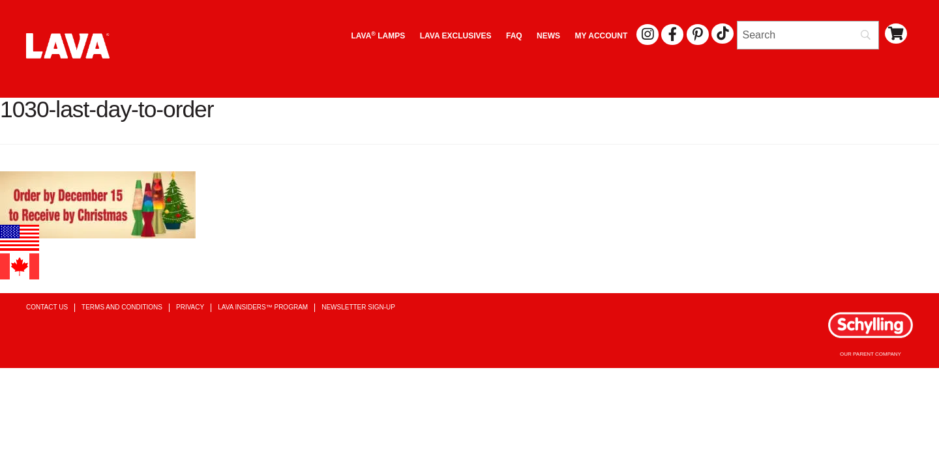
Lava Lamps (378, 35)
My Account (601, 35)
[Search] (808, 35)
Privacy (190, 307)
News (548, 35)
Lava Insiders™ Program (263, 307)
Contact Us (47, 307)
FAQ (514, 35)
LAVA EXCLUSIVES (456, 35)
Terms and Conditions (122, 307)
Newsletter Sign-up (358, 307)
